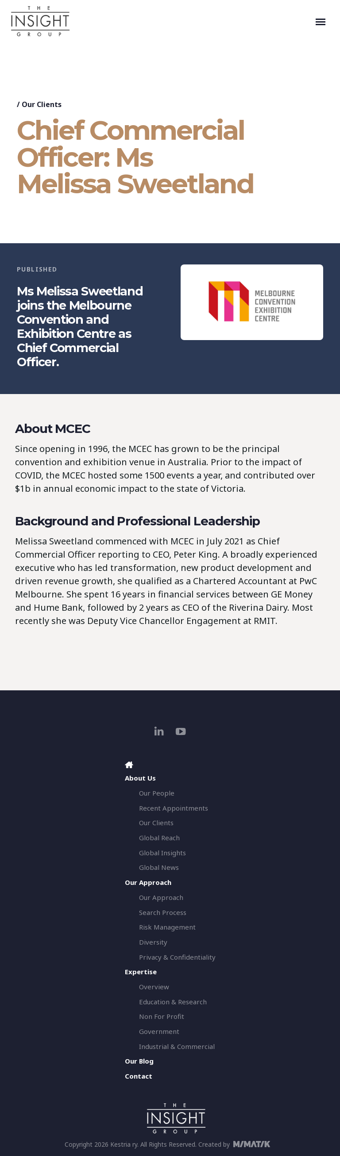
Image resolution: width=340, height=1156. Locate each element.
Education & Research (173, 1001)
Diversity (153, 942)
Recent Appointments (173, 808)
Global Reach (159, 837)
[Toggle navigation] (320, 21)
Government (159, 1031)
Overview (154, 986)
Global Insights (162, 852)
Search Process (162, 912)
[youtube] (181, 731)
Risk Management (167, 927)
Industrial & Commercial (177, 1046)
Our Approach (161, 897)
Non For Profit (161, 1016)
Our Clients (42, 104)
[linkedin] (159, 731)
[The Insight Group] (161, 21)
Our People (156, 793)
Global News (159, 867)
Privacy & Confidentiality (177, 957)
